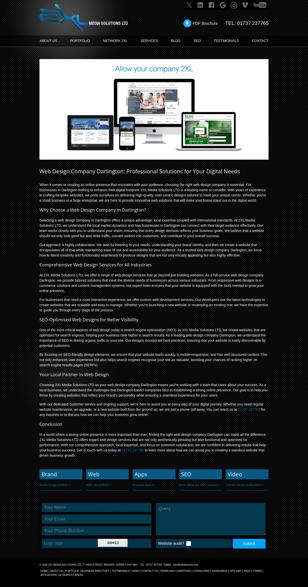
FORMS (257, 571)
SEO (197, 41)
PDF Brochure (204, 23)
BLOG (176, 41)
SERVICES (149, 41)
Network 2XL (115, 41)
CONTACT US (150, 571)
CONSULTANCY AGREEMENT (210, 571)
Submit (249, 544)
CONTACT (260, 41)
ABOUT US (49, 41)
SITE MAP (235, 571)
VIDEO (136, 571)
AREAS (79, 575)
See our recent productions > (245, 485)
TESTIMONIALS (226, 41)
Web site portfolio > (99, 485)
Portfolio (72, 571)
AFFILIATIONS (48, 575)
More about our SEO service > (199, 485)
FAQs (247, 571)
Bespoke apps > (143, 485)
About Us (56, 571)
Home (44, 571)
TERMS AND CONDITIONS (175, 571)
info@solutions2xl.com (185, 564)
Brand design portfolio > (55, 485)
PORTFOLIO (80, 41)
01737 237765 (253, 23)
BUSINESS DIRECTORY (95, 571)
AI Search (66, 575)
